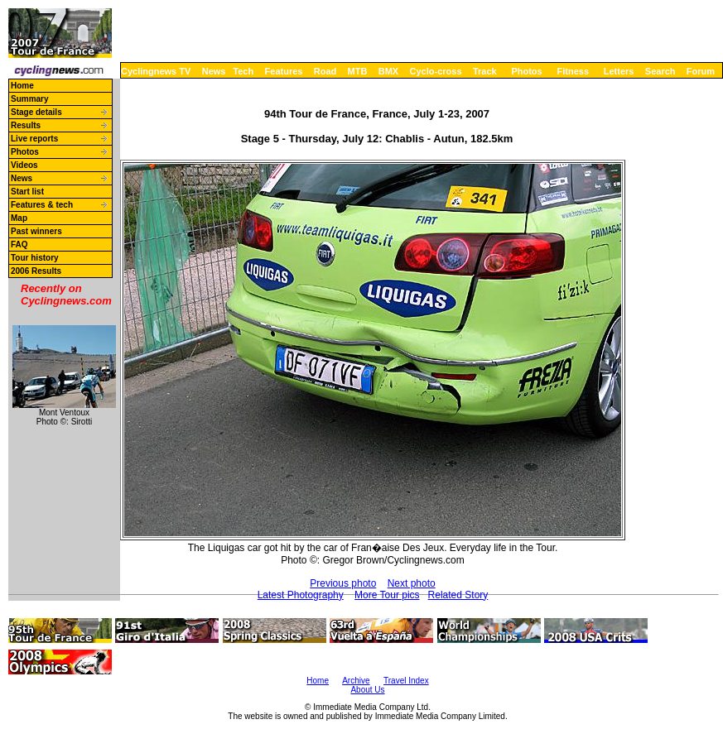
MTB (358, 71)
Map (19, 218)
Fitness (573, 71)
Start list (27, 191)
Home (22, 85)
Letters (619, 71)
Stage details (36, 112)
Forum (701, 71)
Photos (526, 71)
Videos (24, 165)
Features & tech (42, 204)
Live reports (34, 138)
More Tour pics (386, 595)
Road (325, 71)
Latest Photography (301, 595)
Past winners (36, 231)
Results (26, 125)
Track (485, 71)
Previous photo (343, 583)
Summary (30, 98)
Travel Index (406, 680)
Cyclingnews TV (155, 71)
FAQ (19, 244)
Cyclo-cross (436, 71)
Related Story (458, 595)
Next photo (412, 583)
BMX (388, 71)
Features (284, 71)
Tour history (35, 257)
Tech (243, 71)
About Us (367, 689)
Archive (355, 680)
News (214, 71)
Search (660, 71)
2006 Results (36, 271)
